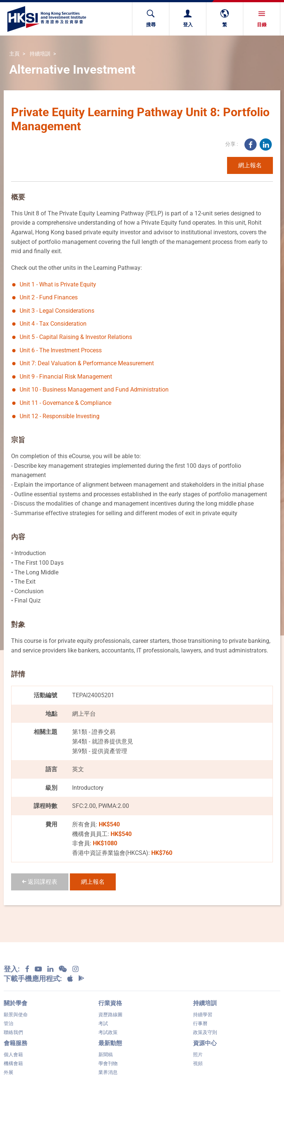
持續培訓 (40, 54)
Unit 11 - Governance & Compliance (65, 402)
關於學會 (15, 1003)
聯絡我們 (13, 1032)
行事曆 (200, 1023)
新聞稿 (105, 1054)
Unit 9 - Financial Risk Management (66, 376)
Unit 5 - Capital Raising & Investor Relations (76, 336)
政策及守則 (205, 1032)
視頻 (198, 1063)
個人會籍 (13, 1054)
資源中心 (205, 1043)
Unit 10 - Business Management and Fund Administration (94, 389)
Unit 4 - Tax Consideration (53, 323)
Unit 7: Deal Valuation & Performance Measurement (87, 363)
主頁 (14, 54)
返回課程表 (39, 881)
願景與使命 (16, 1014)
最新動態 (110, 1043)
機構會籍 (13, 1063)
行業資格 (110, 1003)
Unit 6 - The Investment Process (61, 350)
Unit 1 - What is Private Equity (58, 284)
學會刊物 (108, 1063)
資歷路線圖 (110, 1014)
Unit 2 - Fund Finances (49, 297)
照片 (198, 1054)
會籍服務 (15, 1043)
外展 (8, 1072)
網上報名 (250, 165)
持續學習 (202, 1014)
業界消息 (108, 1072)
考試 (103, 1023)
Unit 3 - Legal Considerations (57, 310)
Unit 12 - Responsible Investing (59, 416)
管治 (8, 1023)
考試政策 (108, 1032)
